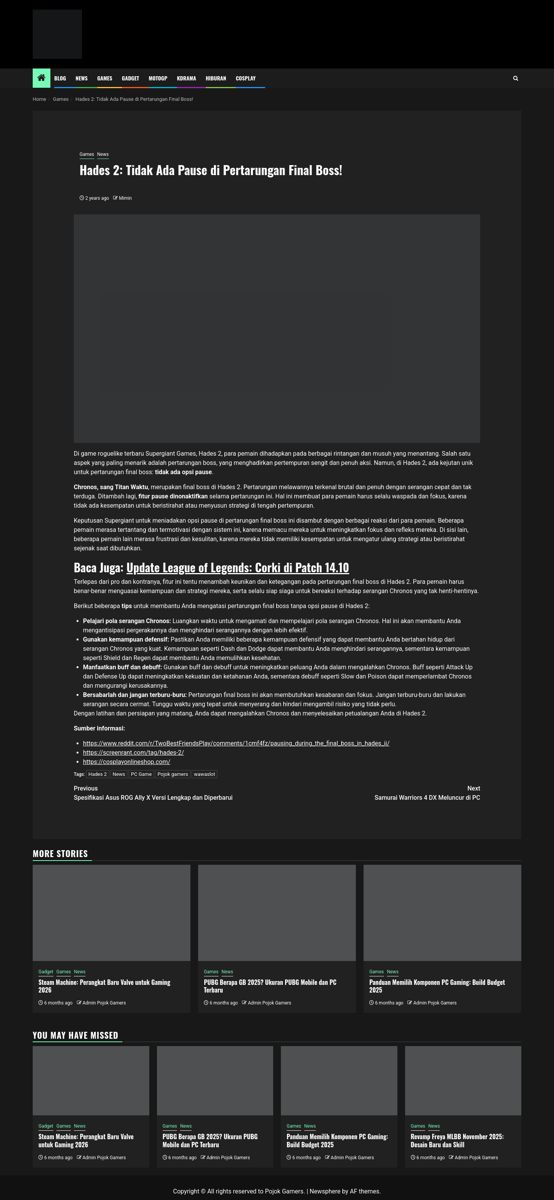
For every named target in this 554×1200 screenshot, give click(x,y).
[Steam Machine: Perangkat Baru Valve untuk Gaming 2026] (111, 913)
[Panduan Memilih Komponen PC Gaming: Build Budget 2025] (442, 913)
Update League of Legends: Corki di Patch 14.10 (238, 567)
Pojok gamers (172, 774)
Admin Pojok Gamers (104, 1003)
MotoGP (158, 78)
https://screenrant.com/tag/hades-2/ (133, 752)
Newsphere (325, 1191)
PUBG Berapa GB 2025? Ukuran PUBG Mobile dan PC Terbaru (270, 986)
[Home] (41, 78)
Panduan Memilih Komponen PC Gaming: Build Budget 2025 (437, 986)
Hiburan (216, 78)
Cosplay (245, 78)
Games (104, 78)
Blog (60, 78)
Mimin (125, 198)
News (82, 78)
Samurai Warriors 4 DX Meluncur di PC (378, 792)
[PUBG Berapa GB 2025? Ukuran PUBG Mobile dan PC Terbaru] (277, 913)
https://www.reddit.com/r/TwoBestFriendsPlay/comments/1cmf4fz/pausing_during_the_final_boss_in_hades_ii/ (236, 743)
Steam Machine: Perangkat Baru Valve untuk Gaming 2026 (104, 986)
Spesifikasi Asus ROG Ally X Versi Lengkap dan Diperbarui (175, 792)
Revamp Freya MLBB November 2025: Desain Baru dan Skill (457, 1140)
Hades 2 (97, 774)
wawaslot (204, 774)
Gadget (130, 78)
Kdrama (186, 78)
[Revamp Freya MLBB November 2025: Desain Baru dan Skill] (463, 1080)
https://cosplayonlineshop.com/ (126, 761)
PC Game (141, 774)
